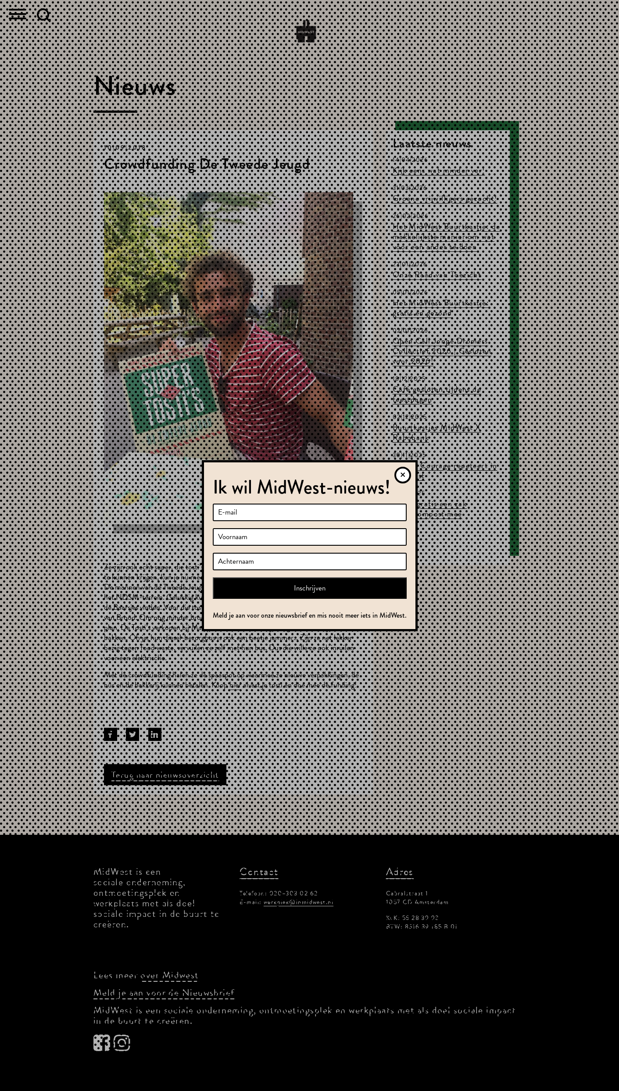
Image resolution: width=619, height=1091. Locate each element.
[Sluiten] (402, 475)
